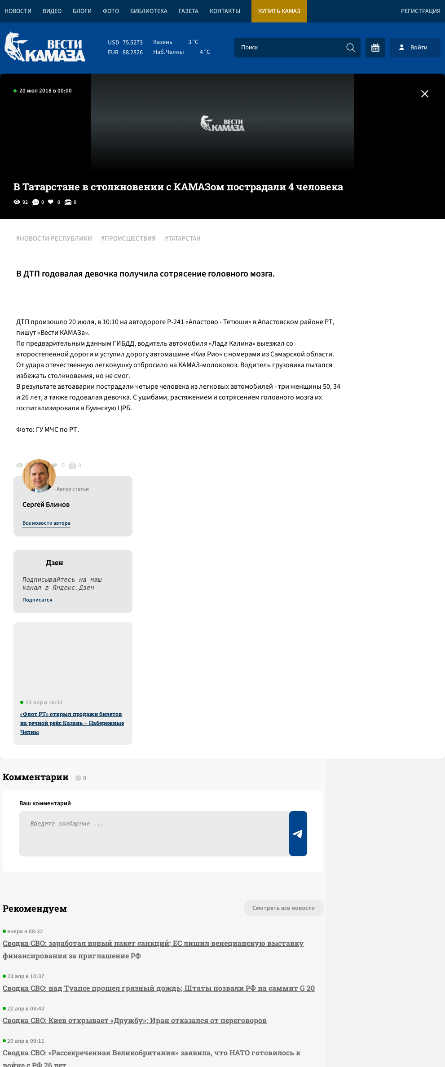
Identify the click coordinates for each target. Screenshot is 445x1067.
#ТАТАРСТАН (189, 239)
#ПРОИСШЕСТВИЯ (134, 239)
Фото (111, 11)
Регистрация (421, 11)
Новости (17, 11)
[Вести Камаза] (44, 47)
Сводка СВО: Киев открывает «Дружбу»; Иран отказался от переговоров (108, 815)
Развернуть (222, 1007)
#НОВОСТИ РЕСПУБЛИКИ (60, 239)
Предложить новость (356, 714)
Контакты (225, 11)
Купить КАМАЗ (279, 11)
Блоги (82, 11)
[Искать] (351, 47)
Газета (188, 11)
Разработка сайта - (410, 1042)
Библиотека (148, 11)
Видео (52, 11)
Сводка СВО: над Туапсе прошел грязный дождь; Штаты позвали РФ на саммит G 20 (120, 771)
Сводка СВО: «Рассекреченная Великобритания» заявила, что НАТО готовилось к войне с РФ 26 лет (112, 860)
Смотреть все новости (203, 684)
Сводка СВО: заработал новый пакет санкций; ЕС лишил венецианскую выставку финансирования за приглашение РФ (116, 726)
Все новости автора (346, 249)
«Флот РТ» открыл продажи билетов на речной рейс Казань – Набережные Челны (371, 448)
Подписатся (336, 325)
